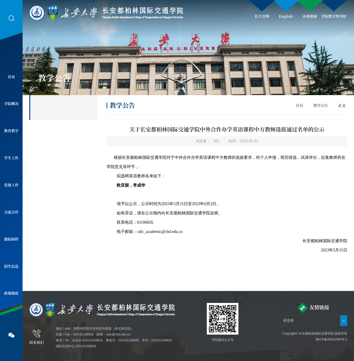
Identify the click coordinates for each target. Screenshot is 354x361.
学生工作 (11, 157)
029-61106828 (161, 340)
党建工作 (11, 185)
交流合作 (11, 212)
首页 (11, 76)
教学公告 (320, 105)
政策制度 (11, 293)
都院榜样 (11, 239)
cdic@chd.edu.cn (118, 334)
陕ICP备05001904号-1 (331, 339)
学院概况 (11, 103)
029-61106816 (92, 340)
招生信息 (11, 266)
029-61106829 (86, 346)
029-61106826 (129, 340)
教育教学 (11, 130)
